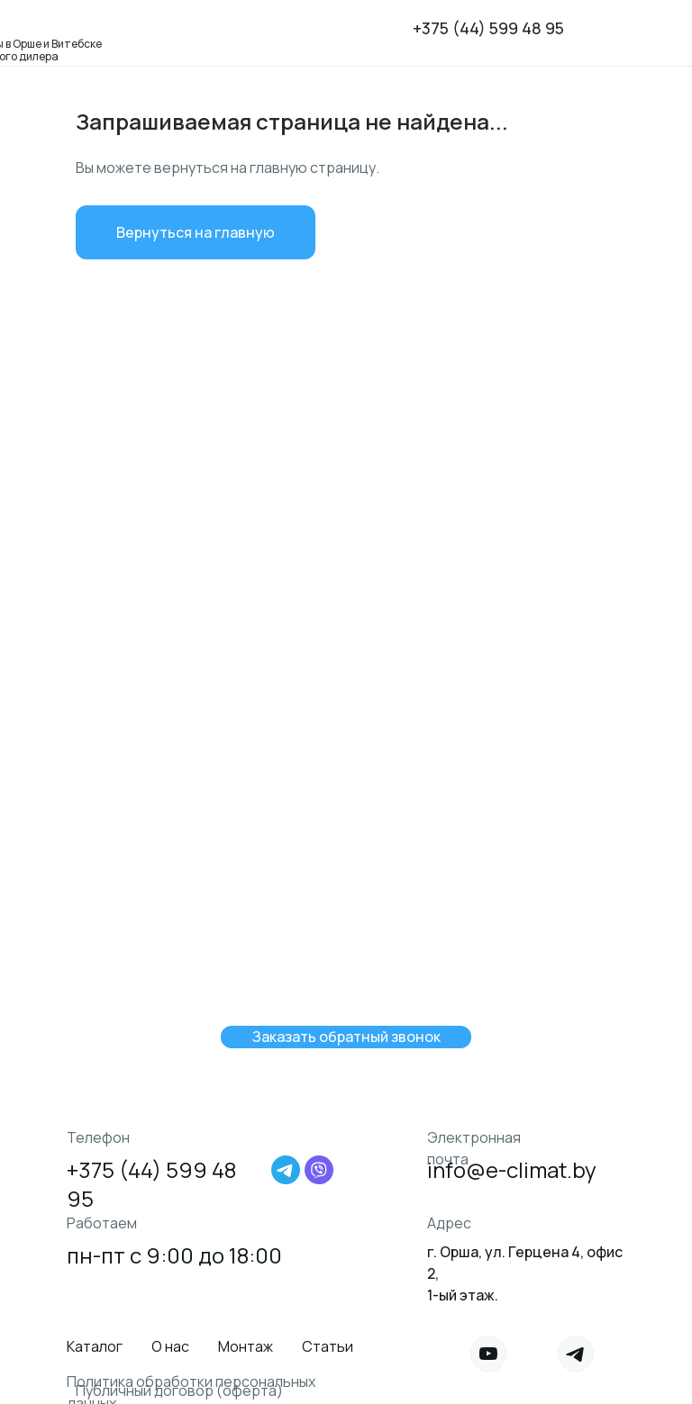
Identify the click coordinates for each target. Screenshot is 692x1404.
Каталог (95, 1346)
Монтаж (245, 1346)
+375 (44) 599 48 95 (488, 28)
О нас (170, 1346)
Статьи (327, 1346)
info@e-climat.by (511, 1169)
